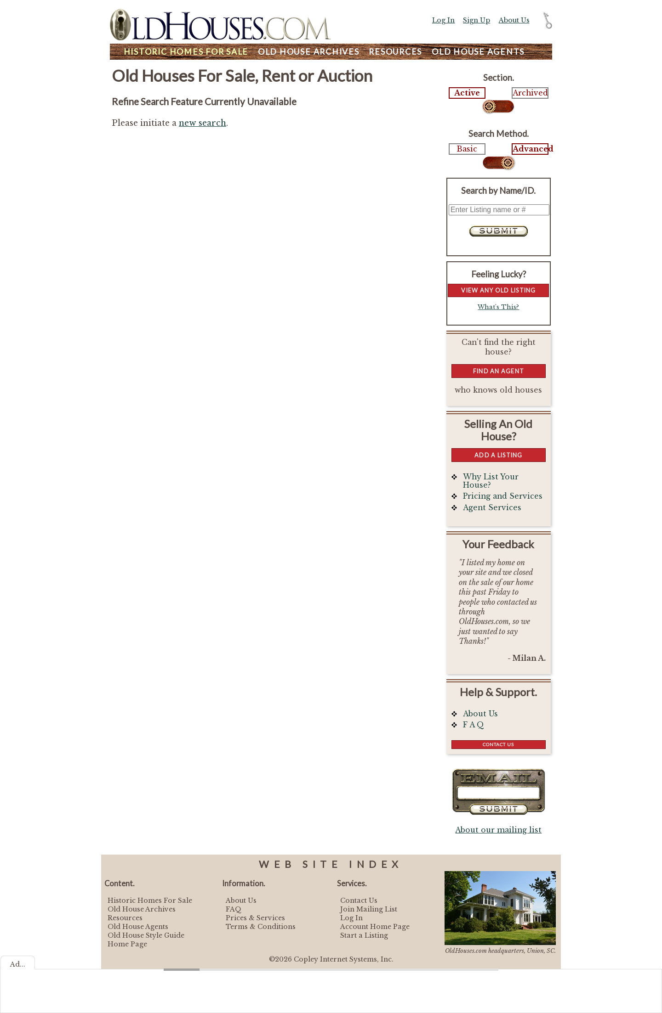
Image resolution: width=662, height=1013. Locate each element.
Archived (530, 93)
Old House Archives (142, 909)
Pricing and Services (502, 496)
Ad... (17, 964)
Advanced (530, 149)
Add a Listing (498, 455)
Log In (443, 20)
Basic (467, 149)
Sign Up (476, 20)
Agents (478, 51)
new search (202, 123)
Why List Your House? (491, 481)
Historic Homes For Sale (150, 900)
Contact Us (498, 744)
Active (467, 93)
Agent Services (492, 508)
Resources (395, 51)
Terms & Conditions (261, 927)
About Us (514, 20)
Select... (498, 106)
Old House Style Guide (146, 935)
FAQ (233, 909)
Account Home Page (375, 927)
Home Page (127, 944)
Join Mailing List (368, 909)
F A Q (473, 725)
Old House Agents (138, 927)
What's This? (498, 307)
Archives (309, 51)
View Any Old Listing (498, 290)
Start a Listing (364, 935)
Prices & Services (255, 918)
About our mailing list (498, 830)
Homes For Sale (186, 51)
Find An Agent (498, 371)
